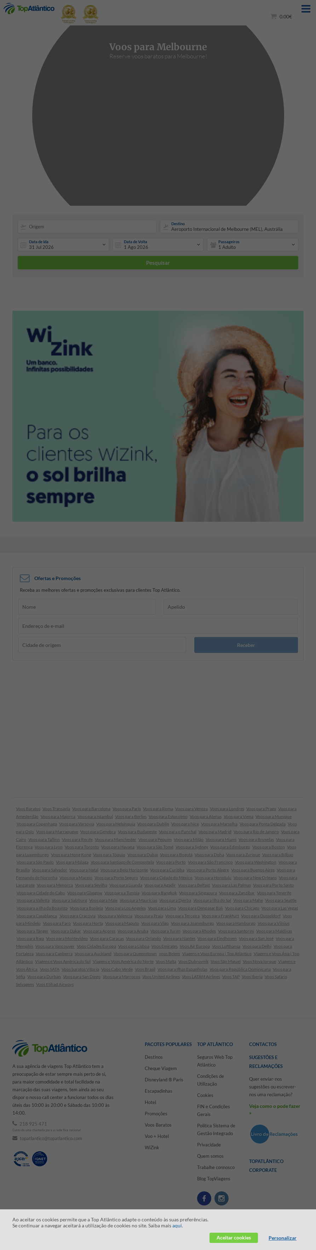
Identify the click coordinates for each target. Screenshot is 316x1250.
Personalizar (283, 1238)
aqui (177, 1225)
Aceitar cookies (234, 1237)
